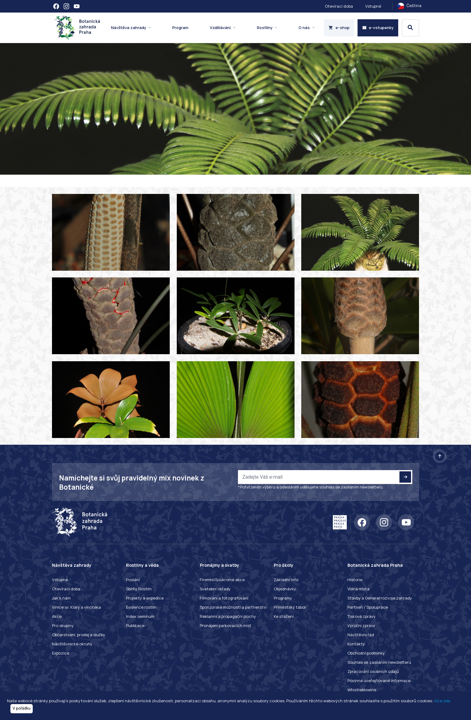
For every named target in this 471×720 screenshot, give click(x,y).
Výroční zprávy (361, 625)
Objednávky (285, 589)
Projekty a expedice (145, 598)
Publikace (135, 625)
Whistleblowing (361, 689)
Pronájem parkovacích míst (225, 625)
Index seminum (140, 616)
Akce (56, 616)
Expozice (60, 653)
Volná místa (358, 589)
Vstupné (373, 6)
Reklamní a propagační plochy (228, 616)
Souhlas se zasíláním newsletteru (379, 662)
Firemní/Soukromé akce (222, 579)
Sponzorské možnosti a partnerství (233, 607)
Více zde (442, 700)
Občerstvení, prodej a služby (78, 634)
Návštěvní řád (360, 634)
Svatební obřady (215, 589)
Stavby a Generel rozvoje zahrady (379, 598)
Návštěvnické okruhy (72, 644)
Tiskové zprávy (361, 616)
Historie (354, 579)
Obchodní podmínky (366, 653)
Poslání (133, 579)
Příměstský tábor (290, 607)
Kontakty (356, 644)
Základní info (286, 579)
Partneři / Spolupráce (367, 607)
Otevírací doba (339, 6)
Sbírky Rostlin (139, 589)
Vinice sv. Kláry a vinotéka (76, 607)
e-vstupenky (378, 27)
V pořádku (22, 708)
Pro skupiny (63, 625)
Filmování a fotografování (224, 598)
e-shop (339, 27)
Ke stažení (284, 616)
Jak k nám (61, 598)
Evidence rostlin (141, 607)
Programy (283, 598)
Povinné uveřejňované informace (378, 680)
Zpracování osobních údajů (373, 671)
